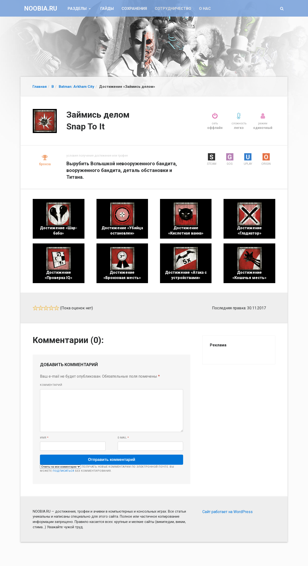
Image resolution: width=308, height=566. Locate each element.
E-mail (123, 437)
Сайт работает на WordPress (227, 511)
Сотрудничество (173, 8)
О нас (205, 8)
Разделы (78, 8)
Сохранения (134, 8)
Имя (44, 437)
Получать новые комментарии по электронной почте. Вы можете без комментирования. (107, 468)
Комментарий (51, 385)
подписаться (63, 470)
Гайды (107, 8)
